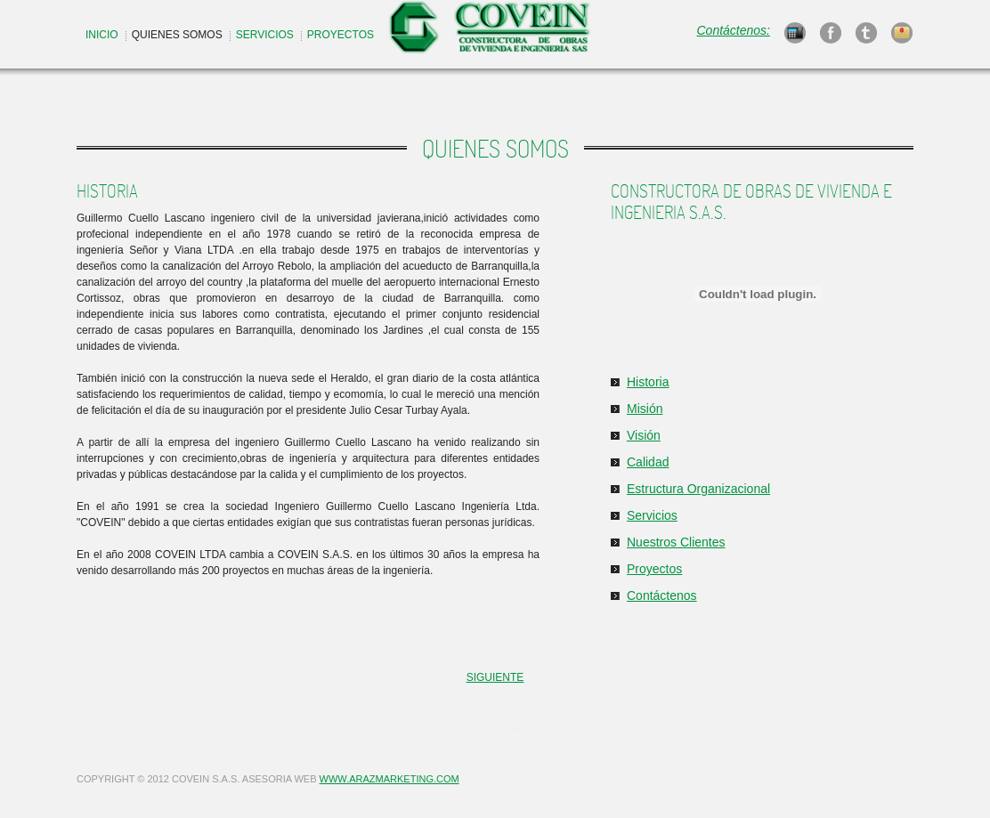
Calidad (648, 462)
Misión (644, 408)
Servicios (652, 515)
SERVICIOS (265, 34)
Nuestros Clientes (676, 542)
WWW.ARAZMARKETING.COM (389, 778)
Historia (648, 382)
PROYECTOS (340, 34)
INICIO (101, 34)
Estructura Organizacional (698, 489)
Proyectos (654, 569)
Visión (644, 435)
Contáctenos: (734, 30)
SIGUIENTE (495, 677)
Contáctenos (662, 595)
